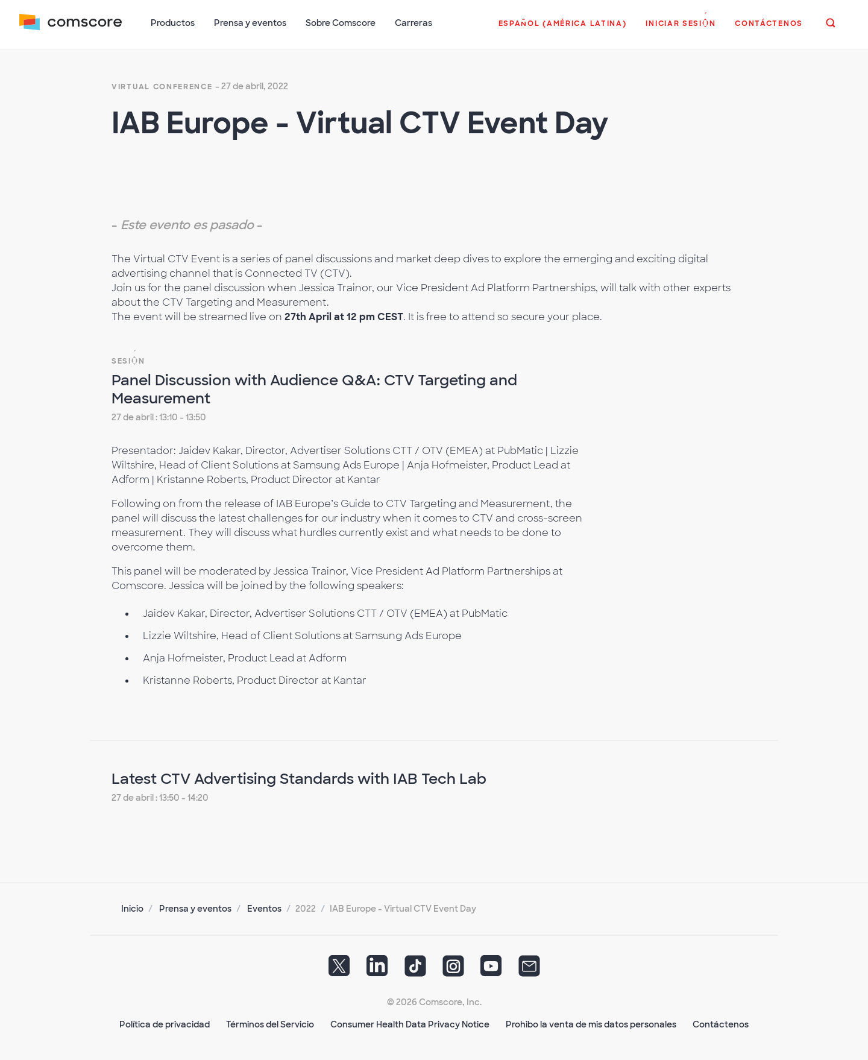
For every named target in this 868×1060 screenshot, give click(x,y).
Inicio (132, 908)
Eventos (264, 908)
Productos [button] (173, 22)
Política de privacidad (164, 1024)
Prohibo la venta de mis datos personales (591, 1024)
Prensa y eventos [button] (250, 22)
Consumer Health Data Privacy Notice (409, 1024)
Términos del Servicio (270, 1024)
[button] (563, 29)
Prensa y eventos (195, 908)
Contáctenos (721, 1024)
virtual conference (162, 87)
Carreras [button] (413, 22)
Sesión (128, 361)
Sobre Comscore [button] (341, 22)
